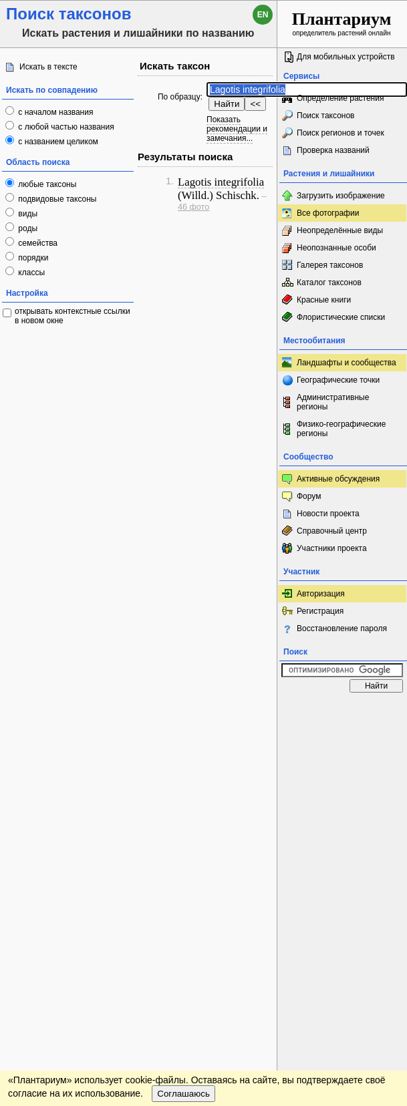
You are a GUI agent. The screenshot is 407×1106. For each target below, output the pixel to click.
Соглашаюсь (183, 1094)
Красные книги (324, 300)
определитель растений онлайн (342, 23)
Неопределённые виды (340, 230)
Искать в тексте (48, 66)
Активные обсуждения (338, 479)
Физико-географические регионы (341, 428)
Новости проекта (328, 513)
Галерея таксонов (330, 265)
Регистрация (320, 611)
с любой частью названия (65, 127)
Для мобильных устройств (346, 56)
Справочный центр (332, 531)
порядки (32, 257)
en (263, 14)
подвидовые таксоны (56, 199)
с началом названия (54, 112)
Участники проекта (332, 548)
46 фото (193, 207)
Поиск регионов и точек (340, 133)
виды (26, 213)
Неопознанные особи (336, 247)
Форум (309, 496)
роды (26, 228)
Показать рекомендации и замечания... (237, 129)
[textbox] (307, 89)
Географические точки (338, 380)
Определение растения (340, 98)
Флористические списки (341, 317)
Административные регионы (333, 402)
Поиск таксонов (326, 115)
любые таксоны (46, 184)
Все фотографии (328, 213)
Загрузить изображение (341, 195)
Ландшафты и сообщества (346, 362)
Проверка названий (333, 150)
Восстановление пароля (342, 628)
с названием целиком (57, 141)
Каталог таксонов (329, 282)
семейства (36, 243)
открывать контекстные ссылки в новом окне (72, 316)
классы (30, 272)
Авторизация (321, 593)
